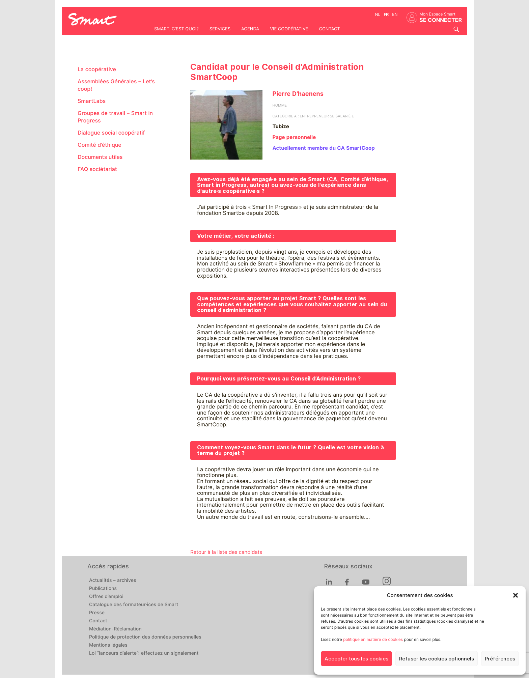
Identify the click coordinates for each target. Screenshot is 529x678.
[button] (515, 595)
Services (220, 29)
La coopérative (97, 69)
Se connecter (440, 20)
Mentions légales (108, 645)
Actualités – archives (112, 580)
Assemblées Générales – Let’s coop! (116, 85)
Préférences (500, 659)
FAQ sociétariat (97, 169)
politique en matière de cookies (373, 639)
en (394, 14)
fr (386, 14)
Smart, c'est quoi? (176, 29)
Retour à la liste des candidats (226, 552)
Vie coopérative (289, 29)
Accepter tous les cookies (356, 659)
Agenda (250, 29)
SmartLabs (92, 101)
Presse (97, 613)
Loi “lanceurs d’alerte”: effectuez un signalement (144, 653)
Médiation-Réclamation (115, 629)
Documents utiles (100, 157)
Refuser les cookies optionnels (436, 659)
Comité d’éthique (99, 145)
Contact (329, 29)
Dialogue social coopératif (111, 133)
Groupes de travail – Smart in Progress (115, 117)
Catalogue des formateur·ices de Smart (133, 605)
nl (378, 14)
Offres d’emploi (106, 596)
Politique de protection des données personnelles (145, 637)
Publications (103, 588)
